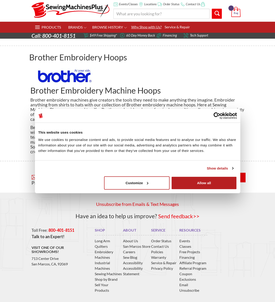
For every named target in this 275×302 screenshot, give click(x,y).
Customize (137, 183)
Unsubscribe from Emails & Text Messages (137, 204)
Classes (185, 246)
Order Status (171, 4)
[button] (237, 6)
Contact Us (193, 4)
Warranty (158, 257)
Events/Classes (128, 4)
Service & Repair (177, 27)
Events (184, 240)
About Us (130, 240)
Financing (187, 257)
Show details (217, 168)
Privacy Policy (162, 268)
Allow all (204, 183)
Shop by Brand (106, 279)
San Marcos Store (136, 246)
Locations (150, 4)
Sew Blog (130, 257)
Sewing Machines (108, 273)
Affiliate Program (192, 262)
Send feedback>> (178, 216)
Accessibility (133, 262)
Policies (157, 251)
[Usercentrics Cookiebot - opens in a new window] (217, 115)
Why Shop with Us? (146, 27)
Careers (129, 251)
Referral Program (192, 268)
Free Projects (189, 251)
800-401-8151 (61, 230)
